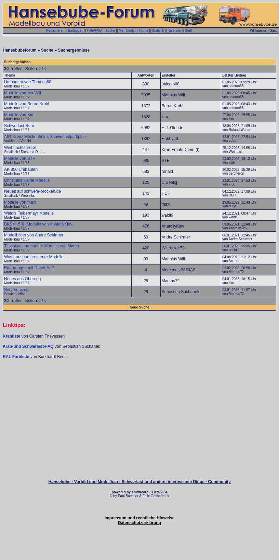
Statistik (158, 30)
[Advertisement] (139, 380)
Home (143, 30)
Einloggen (75, 30)
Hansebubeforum (20, 50)
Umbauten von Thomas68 (27, 82)
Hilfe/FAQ (94, 30)
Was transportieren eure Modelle (34, 257)
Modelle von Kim (19, 114)
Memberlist (127, 30)
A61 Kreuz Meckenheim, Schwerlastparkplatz (45, 136)
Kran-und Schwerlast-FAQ (29, 346)
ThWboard (140, 492)
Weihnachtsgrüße (20, 147)
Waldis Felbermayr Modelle (29, 213)
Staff (188, 30)
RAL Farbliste (16, 356)
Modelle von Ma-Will (22, 93)
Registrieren (55, 30)
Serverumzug (16, 289)
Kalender (174, 30)
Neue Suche (139, 307)
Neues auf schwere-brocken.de (32, 191)
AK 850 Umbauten (21, 169)
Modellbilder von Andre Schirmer (33, 235)
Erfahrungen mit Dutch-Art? (29, 267)
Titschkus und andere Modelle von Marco (41, 246)
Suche (110, 30)
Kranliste (11, 336)
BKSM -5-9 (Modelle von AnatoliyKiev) (39, 224)
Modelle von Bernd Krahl (26, 103)
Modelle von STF (19, 158)
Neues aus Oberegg (22, 278)
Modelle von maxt (20, 202)
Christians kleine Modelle (27, 180)
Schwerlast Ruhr (19, 125)
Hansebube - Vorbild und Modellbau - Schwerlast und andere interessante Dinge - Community (139, 481)
